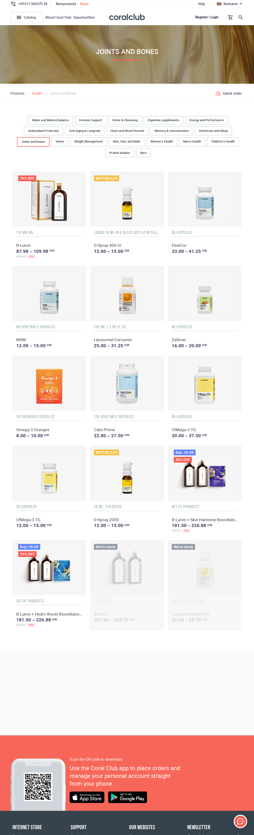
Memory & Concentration (172, 132)
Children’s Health (223, 143)
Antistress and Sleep (213, 132)
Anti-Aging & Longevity (84, 132)
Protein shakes (119, 154)
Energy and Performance (206, 121)
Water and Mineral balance (50, 121)
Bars (143, 154)
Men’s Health (192, 143)
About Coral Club (58, 17)
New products (66, 4)
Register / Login (207, 17)
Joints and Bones (33, 143)
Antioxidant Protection (43, 132)
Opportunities (84, 17)
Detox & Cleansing (125, 121)
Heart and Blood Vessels (127, 132)
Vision (60, 143)
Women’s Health (161, 143)
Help (201, 4)
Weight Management (88, 143)
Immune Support (90, 121)
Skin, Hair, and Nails (126, 143)
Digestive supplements (163, 121)
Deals (84, 4)
